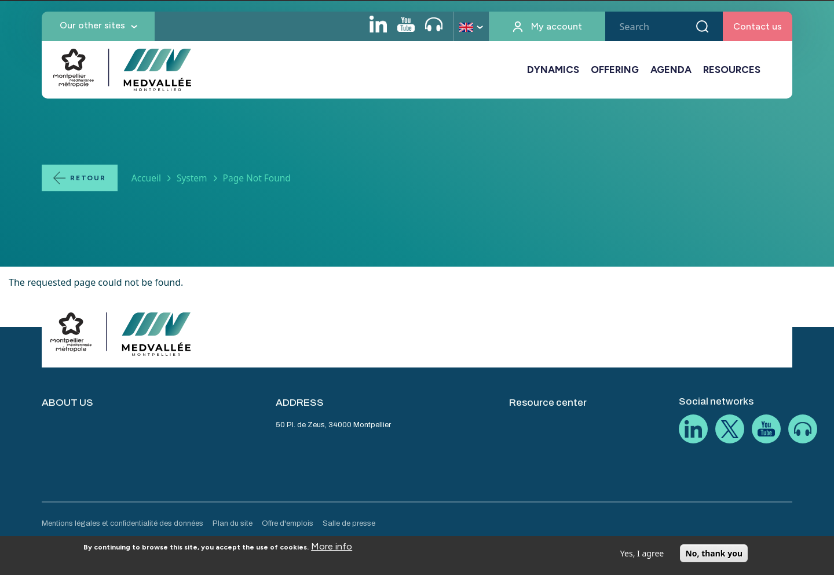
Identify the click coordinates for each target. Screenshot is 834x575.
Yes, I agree (642, 557)
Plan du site (233, 523)
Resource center (548, 402)
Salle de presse (349, 523)
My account (556, 26)
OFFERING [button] (615, 69)
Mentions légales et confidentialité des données (122, 523)
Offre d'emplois (287, 523)
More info (331, 550)
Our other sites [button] (92, 25)
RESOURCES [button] (731, 69)
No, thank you (713, 557)
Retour (88, 178)
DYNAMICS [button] (553, 69)
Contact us (757, 26)
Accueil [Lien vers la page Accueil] (146, 178)
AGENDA (671, 69)
